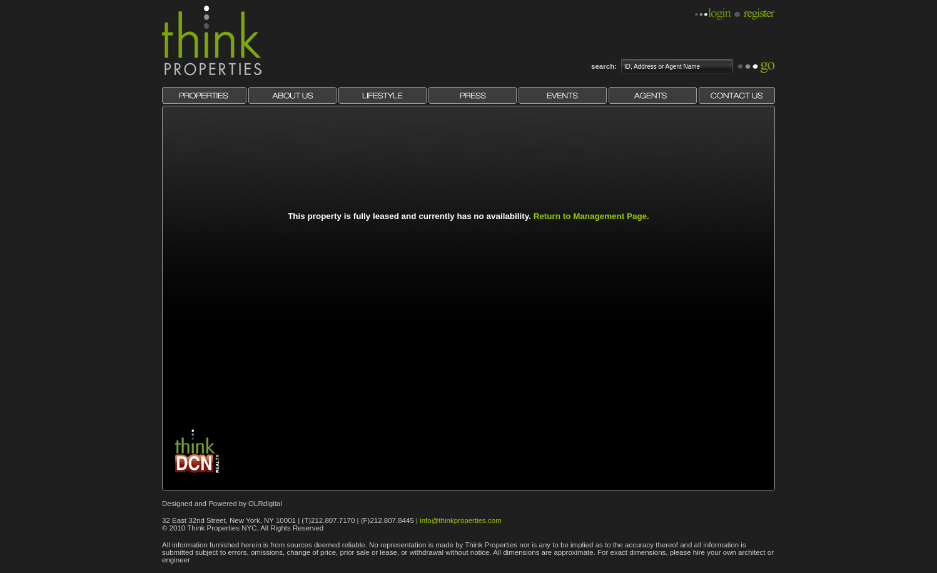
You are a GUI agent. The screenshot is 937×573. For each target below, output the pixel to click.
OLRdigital (265, 503)
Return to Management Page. (591, 216)
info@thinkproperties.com (461, 520)
